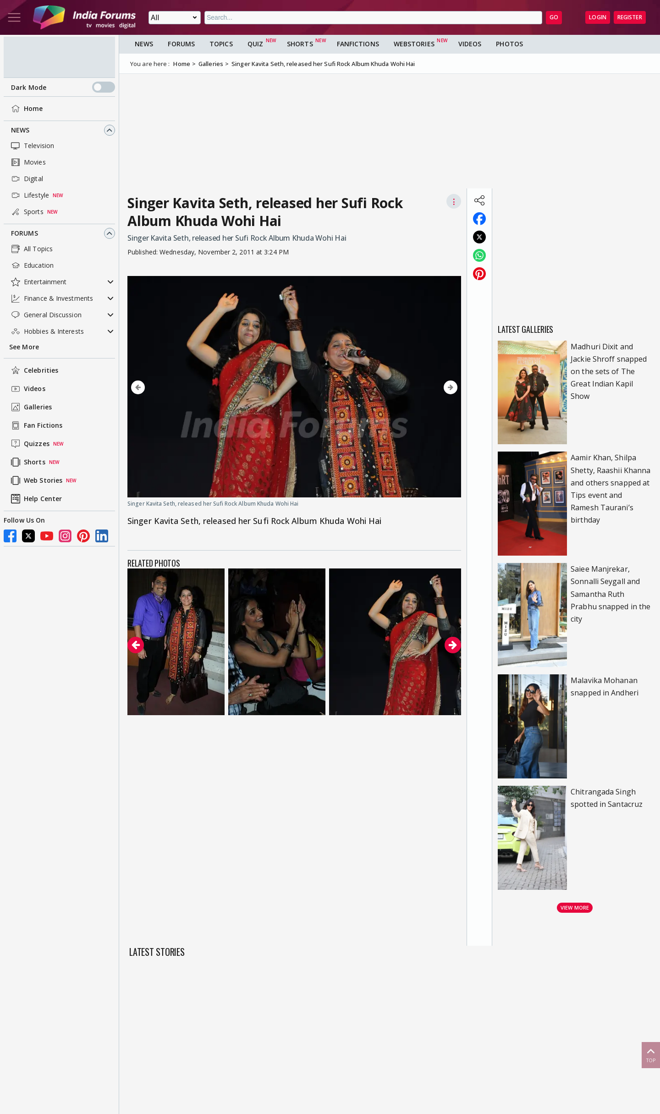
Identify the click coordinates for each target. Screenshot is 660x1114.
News (20, 130)
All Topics (31, 249)
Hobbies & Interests (46, 331)
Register (629, 17)
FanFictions (358, 43)
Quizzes (29, 443)
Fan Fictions (35, 425)
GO (554, 17)
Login (597, 17)
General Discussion (45, 315)
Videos (27, 388)
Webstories (414, 43)
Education (31, 265)
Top (650, 1055)
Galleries (30, 407)
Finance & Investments (51, 298)
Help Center (35, 498)
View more (575, 907)
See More (24, 346)
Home (26, 108)
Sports (26, 211)
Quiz (255, 43)
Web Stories (35, 480)
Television (31, 145)
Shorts (27, 462)
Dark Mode (63, 87)
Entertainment (37, 282)
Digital (26, 178)
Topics (221, 43)
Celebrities (33, 370)
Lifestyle (29, 195)
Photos (509, 43)
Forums (24, 233)
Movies (27, 162)
